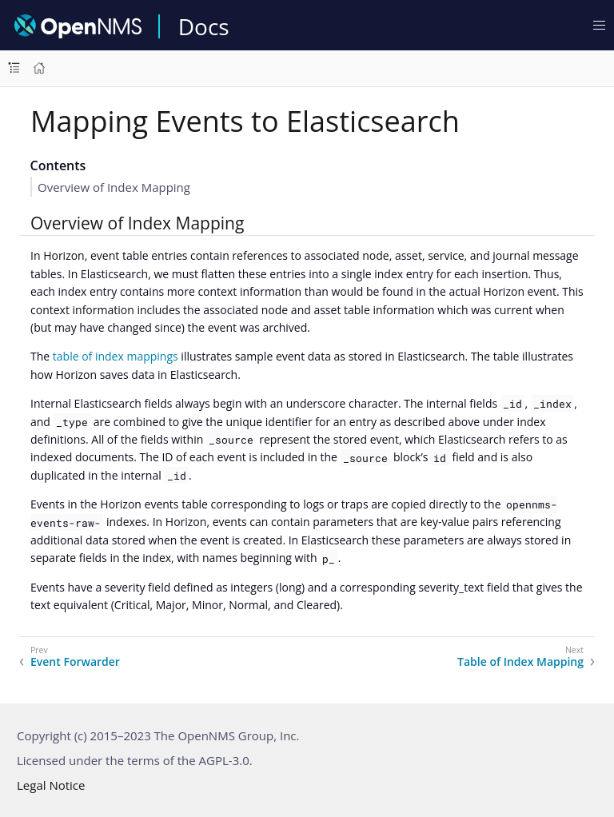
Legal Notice (51, 785)
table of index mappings (115, 356)
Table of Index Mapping (520, 662)
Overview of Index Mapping (114, 187)
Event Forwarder (75, 662)
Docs (203, 26)
